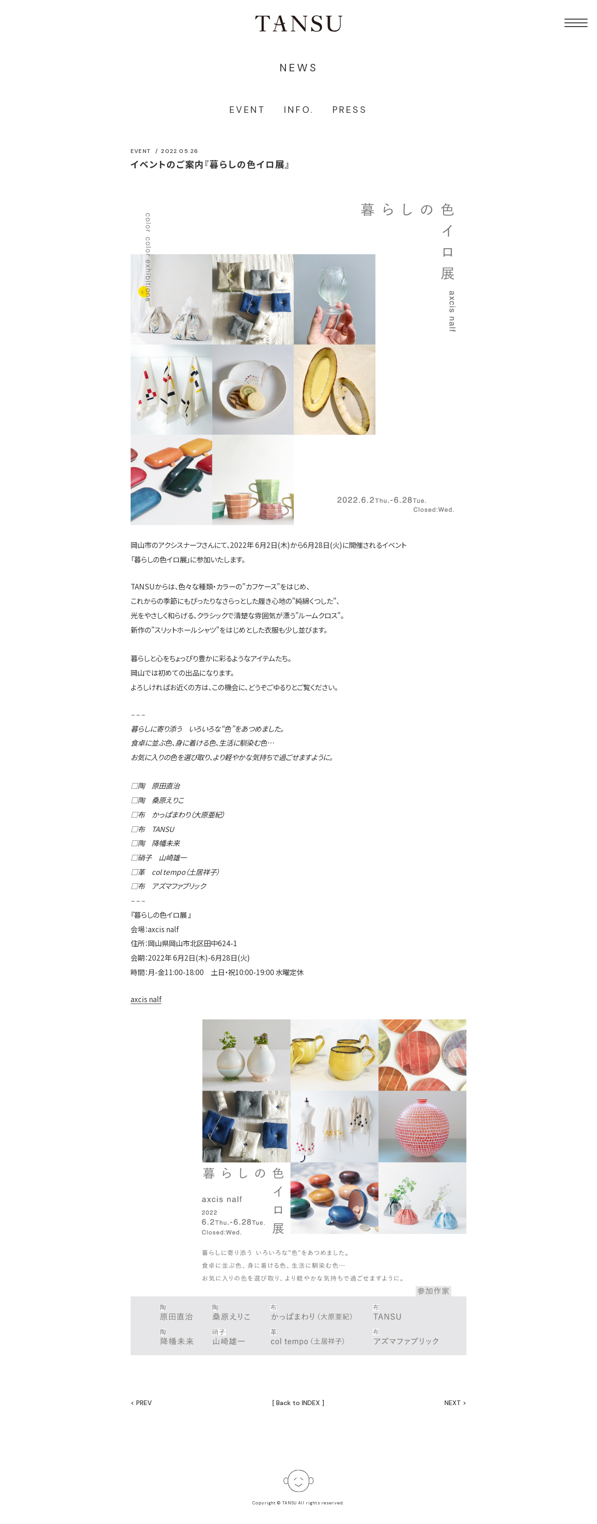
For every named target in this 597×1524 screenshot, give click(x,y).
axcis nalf (146, 999)
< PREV (141, 1403)
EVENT (247, 110)
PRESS (350, 110)
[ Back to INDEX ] (298, 1403)
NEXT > (455, 1403)
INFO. (298, 110)
